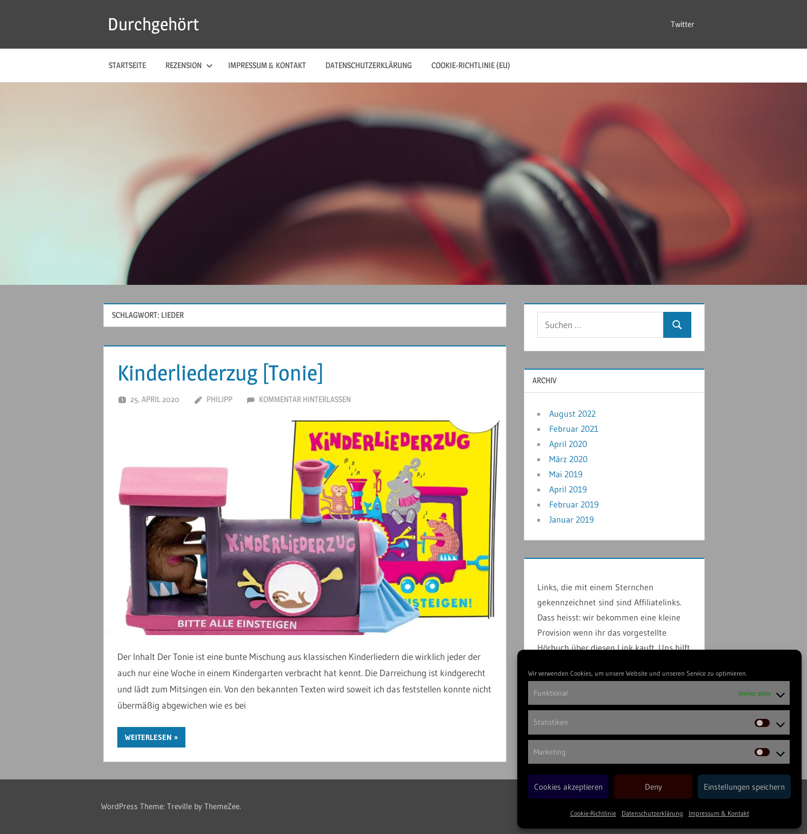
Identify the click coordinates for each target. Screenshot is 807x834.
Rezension (189, 65)
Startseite (127, 65)
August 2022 (572, 413)
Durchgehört (153, 24)
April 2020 (568, 443)
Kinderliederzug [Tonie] (220, 372)
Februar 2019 (574, 504)
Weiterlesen (148, 737)
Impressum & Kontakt (719, 813)
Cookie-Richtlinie (593, 813)
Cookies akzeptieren (568, 787)
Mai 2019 (566, 474)
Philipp (219, 399)
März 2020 (568, 458)
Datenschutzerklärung (652, 813)
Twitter (683, 24)
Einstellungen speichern (744, 787)
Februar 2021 (573, 428)
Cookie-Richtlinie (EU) (470, 65)
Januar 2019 (571, 519)
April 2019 (568, 489)
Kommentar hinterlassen (305, 399)
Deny (653, 787)
